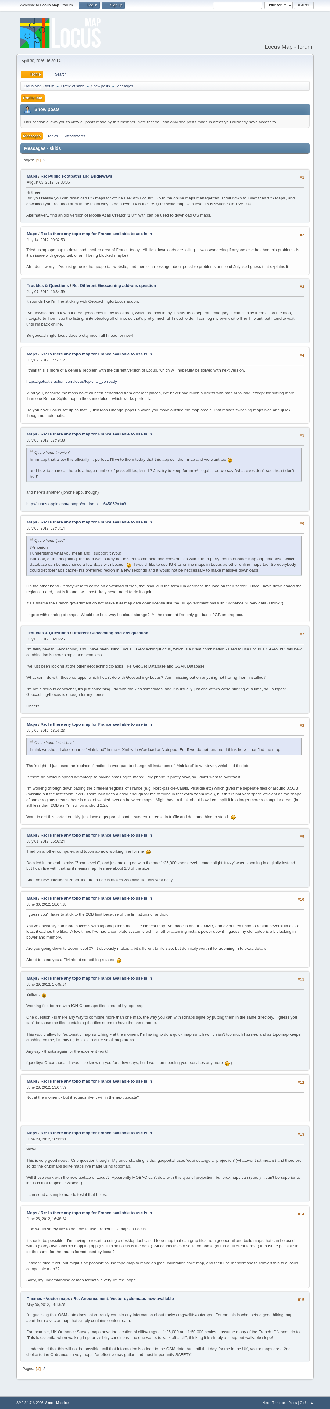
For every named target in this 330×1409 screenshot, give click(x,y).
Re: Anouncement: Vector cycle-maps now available (124, 1298)
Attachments (75, 136)
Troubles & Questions (48, 285)
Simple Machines (57, 1402)
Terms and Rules (284, 1402)
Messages (32, 136)
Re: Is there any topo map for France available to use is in (96, 233)
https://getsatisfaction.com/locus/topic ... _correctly (71, 381)
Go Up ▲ (307, 1402)
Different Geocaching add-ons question (110, 633)
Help (265, 1402)
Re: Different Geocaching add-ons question (114, 285)
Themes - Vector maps (48, 1298)
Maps (32, 176)
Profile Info (32, 98)
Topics (53, 136)
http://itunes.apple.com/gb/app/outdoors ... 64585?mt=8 (76, 504)
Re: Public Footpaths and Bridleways (76, 176)
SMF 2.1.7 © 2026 (29, 1402)
